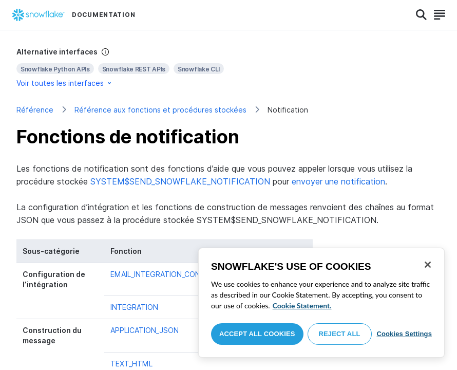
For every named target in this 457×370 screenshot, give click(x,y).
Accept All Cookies (257, 334)
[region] (321, 303)
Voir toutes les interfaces (64, 83)
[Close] (427, 264)
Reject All (339, 334)
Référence (34, 109)
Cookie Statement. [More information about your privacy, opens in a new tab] (302, 305)
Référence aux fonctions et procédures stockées (160, 109)
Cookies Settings (404, 334)
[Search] (421, 15)
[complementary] (228, 67)
